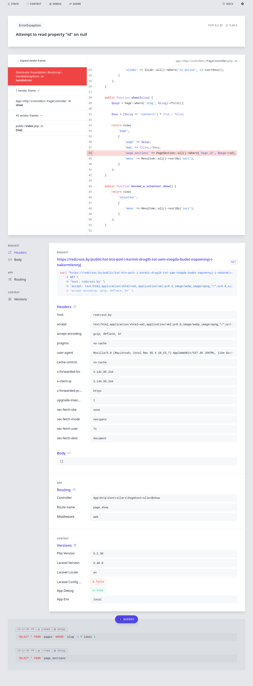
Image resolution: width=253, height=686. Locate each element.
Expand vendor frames (31, 60)
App (10, 272)
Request (13, 245)
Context (14, 292)
